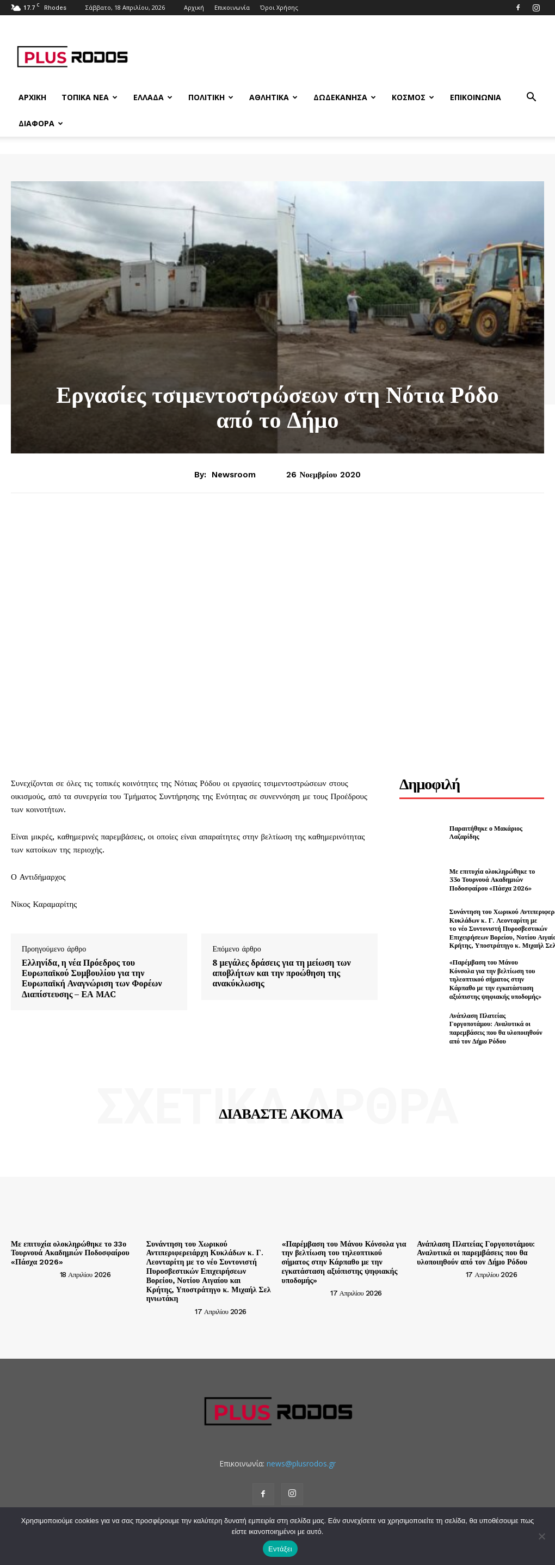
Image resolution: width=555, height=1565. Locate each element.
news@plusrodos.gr (301, 1463)
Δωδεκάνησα (344, 97)
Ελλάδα (152, 97)
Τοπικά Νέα (89, 97)
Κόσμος (413, 97)
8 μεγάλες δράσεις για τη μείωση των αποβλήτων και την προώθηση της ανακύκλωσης (281, 973)
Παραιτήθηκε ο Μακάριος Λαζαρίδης (485, 832)
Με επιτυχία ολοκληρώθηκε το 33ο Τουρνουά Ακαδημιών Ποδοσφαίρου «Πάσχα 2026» (492, 879)
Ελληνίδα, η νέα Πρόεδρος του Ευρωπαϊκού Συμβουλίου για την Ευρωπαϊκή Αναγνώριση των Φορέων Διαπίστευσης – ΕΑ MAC (92, 978)
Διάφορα (40, 123)
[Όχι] (541, 1536)
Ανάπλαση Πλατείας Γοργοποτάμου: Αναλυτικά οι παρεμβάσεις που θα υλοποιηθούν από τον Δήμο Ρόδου (495, 1028)
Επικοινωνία (232, 7)
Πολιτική (210, 97)
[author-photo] (34, 1274)
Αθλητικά (273, 97)
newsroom (234, 475)
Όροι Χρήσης (279, 7)
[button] (531, 98)
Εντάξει (280, 1549)
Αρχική (194, 7)
